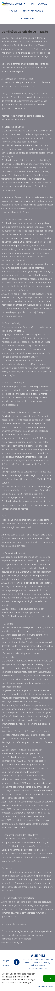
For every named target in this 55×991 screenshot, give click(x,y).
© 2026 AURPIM (46, 986)
